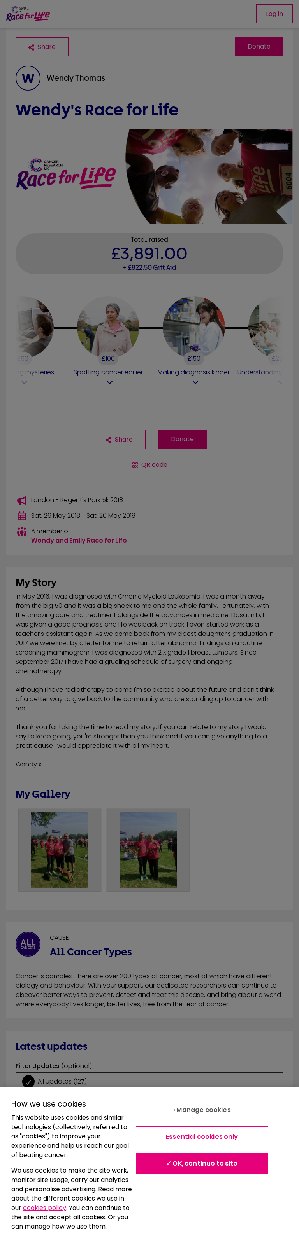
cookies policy (44, 1207)
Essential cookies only (202, 1136)
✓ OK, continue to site (202, 1163)
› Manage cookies (202, 1109)
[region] (149, 1171)
